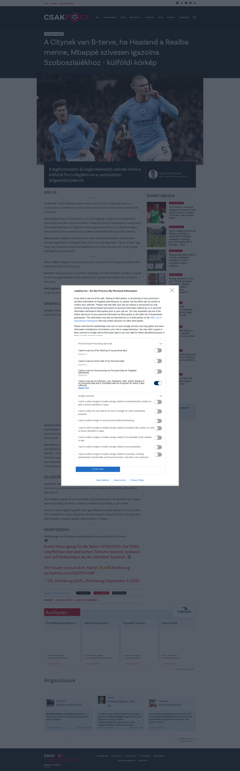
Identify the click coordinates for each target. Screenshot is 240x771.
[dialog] (120, 385)
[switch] (158, 350)
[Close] (173, 291)
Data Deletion (102, 480)
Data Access (120, 480)
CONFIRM (98, 469)
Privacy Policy (137, 480)
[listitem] (120, 343)
